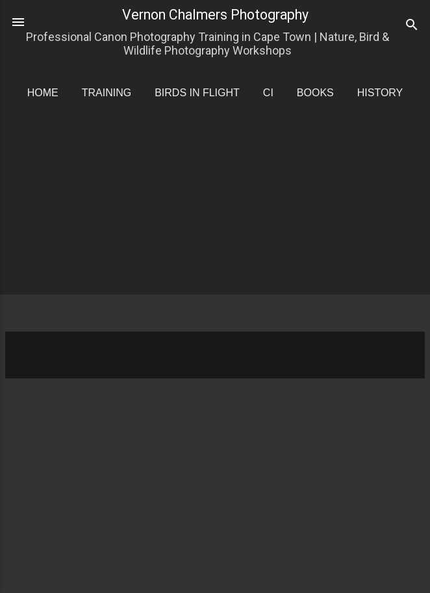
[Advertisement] (217, 228)
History (380, 92)
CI (268, 92)
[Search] (412, 26)
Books (315, 92)
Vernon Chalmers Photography (215, 15)
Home (42, 92)
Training (106, 92)
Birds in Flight (197, 92)
